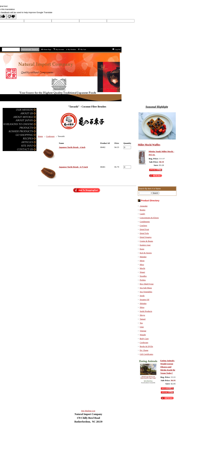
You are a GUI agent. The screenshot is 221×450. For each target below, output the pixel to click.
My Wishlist (72, 49)
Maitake (143, 257)
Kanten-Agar (145, 245)
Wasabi (143, 334)
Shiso (142, 307)
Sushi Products (146, 311)
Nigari (142, 272)
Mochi (142, 268)
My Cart (83, 49)
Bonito (142, 210)
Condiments (145, 221)
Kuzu (142, 249)
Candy (142, 214)
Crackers (143, 225)
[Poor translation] (11, 16)
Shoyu (142, 315)
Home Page (47, 49)
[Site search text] (11, 49)
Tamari (143, 319)
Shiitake (143, 303)
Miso (142, 264)
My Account (60, 49)
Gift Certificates (146, 354)
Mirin (142, 260)
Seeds (142, 295)
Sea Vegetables (146, 292)
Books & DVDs (146, 346)
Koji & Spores (146, 253)
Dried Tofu (144, 233)
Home (40, 136)
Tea (141, 323)
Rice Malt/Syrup (146, 284)
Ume (142, 327)
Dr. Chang (144, 350)
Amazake (144, 206)
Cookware (50, 136)
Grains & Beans (146, 241)
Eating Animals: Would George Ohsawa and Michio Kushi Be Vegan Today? (167, 366)
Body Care (144, 338)
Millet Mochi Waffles (149, 144)
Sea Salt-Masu (146, 288)
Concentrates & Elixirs (149, 217)
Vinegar (143, 331)
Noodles (143, 276)
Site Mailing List (88, 411)
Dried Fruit (144, 229)
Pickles (143, 280)
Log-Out (118, 49)
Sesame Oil (144, 299)
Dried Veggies (146, 237)
